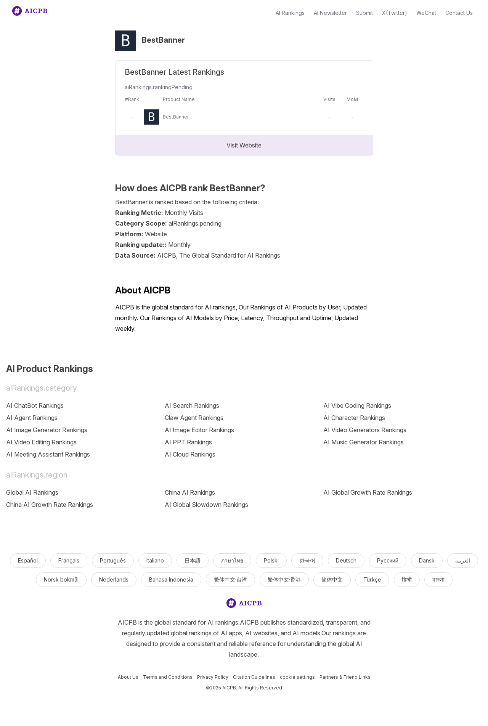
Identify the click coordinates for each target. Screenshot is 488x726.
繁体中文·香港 (284, 579)
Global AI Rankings (32, 492)
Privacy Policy (212, 677)
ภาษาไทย (232, 560)
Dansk (427, 560)
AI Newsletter (330, 13)
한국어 (307, 560)
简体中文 (332, 579)
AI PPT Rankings (188, 442)
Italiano (155, 560)
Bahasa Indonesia (171, 579)
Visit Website (244, 145)
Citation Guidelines (254, 677)
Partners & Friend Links (345, 677)
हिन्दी (407, 579)
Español (28, 560)
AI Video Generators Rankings (364, 430)
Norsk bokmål (61, 579)
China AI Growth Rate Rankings (49, 504)
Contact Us (459, 13)
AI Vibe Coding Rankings (357, 405)
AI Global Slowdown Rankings (206, 504)
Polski (271, 560)
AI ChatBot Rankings (35, 405)
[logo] (244, 604)
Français (68, 560)
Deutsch (346, 560)
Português (113, 560)
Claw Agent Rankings (194, 417)
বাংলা (438, 579)
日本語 (193, 560)
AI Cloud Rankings (190, 454)
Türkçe (372, 579)
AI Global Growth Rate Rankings (367, 492)
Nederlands (113, 579)
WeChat (426, 13)
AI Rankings (290, 13)
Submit (364, 13)
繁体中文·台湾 (230, 579)
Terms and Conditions (168, 677)
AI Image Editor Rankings (199, 430)
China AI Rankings (190, 492)
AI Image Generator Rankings (46, 430)
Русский (387, 560)
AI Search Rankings (192, 405)
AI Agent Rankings (32, 417)
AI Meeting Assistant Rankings (48, 454)
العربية (462, 560)
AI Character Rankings (354, 417)
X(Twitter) (394, 13)
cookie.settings (297, 677)
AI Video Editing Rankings (41, 442)
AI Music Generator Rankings (363, 442)
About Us (128, 677)
